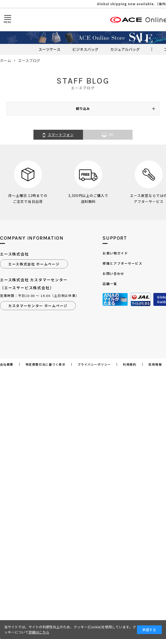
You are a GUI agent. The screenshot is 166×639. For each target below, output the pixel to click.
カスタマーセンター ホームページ (38, 305)
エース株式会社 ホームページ (34, 263)
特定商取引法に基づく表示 (45, 364)
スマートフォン (58, 135)
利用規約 (129, 364)
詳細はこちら (38, 632)
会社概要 (6, 364)
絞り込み (83, 108)
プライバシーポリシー (94, 364)
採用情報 (155, 364)
